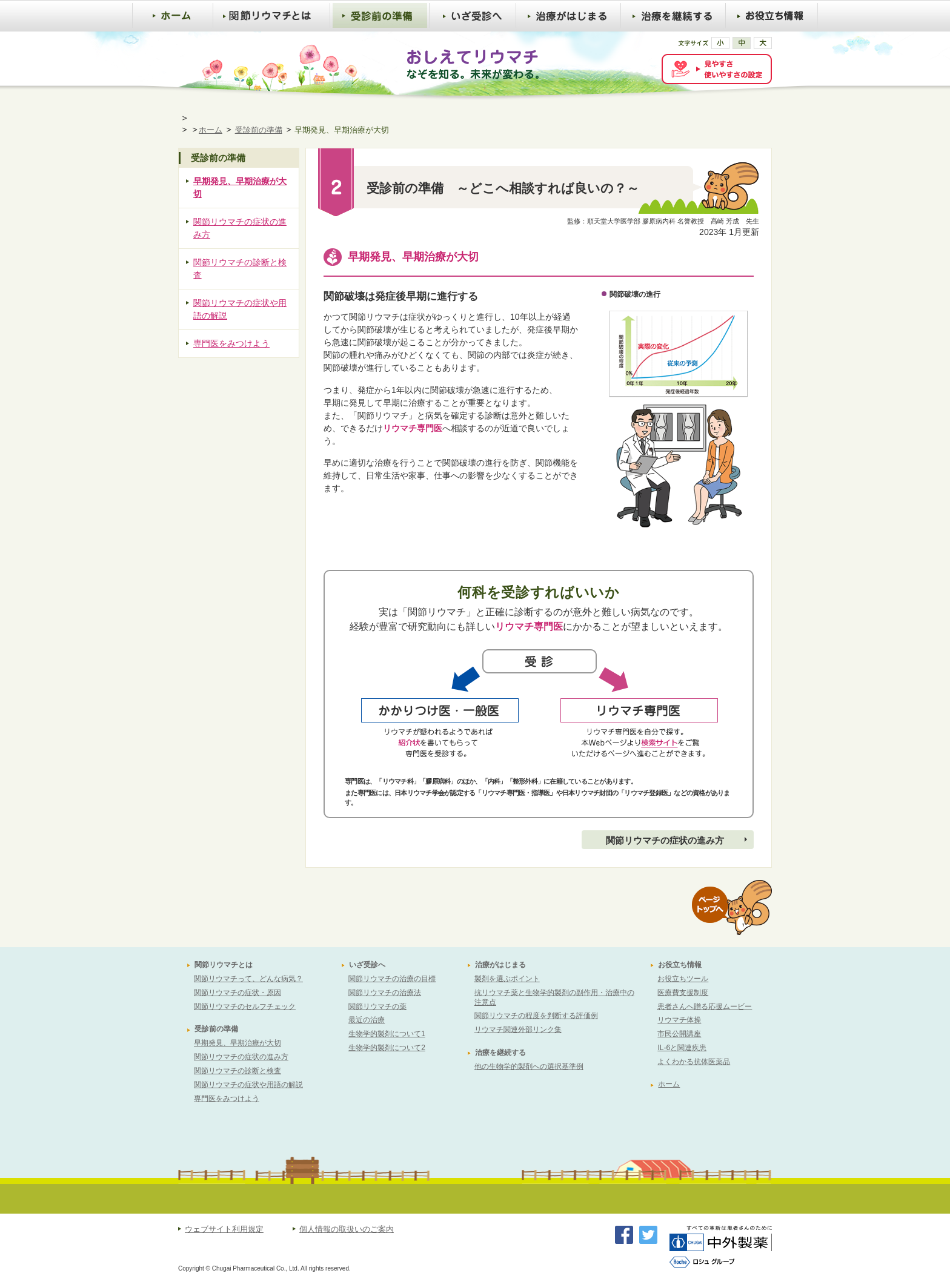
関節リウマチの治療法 (384, 992)
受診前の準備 (258, 129)
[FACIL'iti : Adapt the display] (717, 69)
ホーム (210, 129)
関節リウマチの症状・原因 (237, 992)
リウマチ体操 (679, 1020)
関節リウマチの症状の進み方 (665, 840)
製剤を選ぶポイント (507, 978)
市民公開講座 (679, 1034)
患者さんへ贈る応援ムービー (704, 1006)
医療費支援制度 (682, 992)
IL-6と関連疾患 (681, 1047)
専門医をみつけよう (231, 343)
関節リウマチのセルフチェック (245, 1006)
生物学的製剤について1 (386, 1034)
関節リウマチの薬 (377, 1006)
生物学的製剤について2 (386, 1047)
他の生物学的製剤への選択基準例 (528, 1066)
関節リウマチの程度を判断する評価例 (536, 1015)
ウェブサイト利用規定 (224, 1230)
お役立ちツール (682, 978)
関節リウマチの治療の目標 (392, 978)
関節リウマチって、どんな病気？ (248, 978)
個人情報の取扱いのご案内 (346, 1230)
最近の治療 (366, 1020)
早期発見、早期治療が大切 (240, 187)
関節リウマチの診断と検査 (240, 268)
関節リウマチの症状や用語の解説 (240, 309)
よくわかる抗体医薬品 (693, 1061)
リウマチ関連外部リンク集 (518, 1029)
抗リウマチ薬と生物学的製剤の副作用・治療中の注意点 (554, 997)
